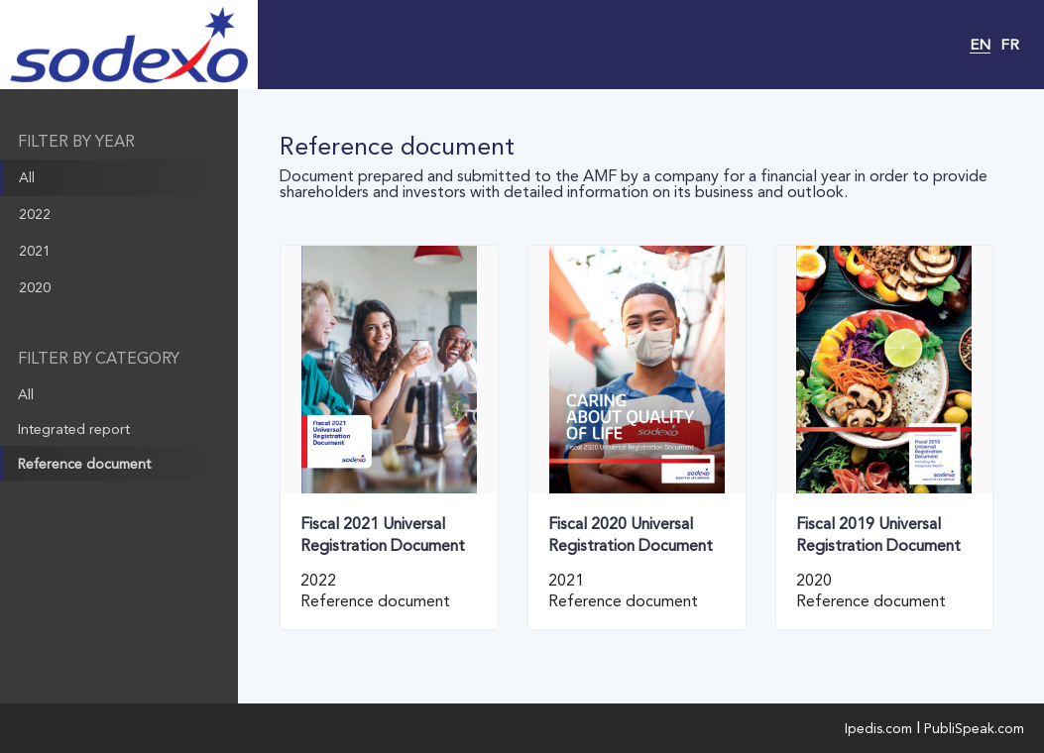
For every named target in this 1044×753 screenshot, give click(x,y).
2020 (35, 287)
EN (980, 45)
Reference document (84, 464)
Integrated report (74, 429)
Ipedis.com (878, 728)
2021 (35, 251)
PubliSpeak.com (974, 728)
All (27, 177)
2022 (35, 214)
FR (1009, 45)
